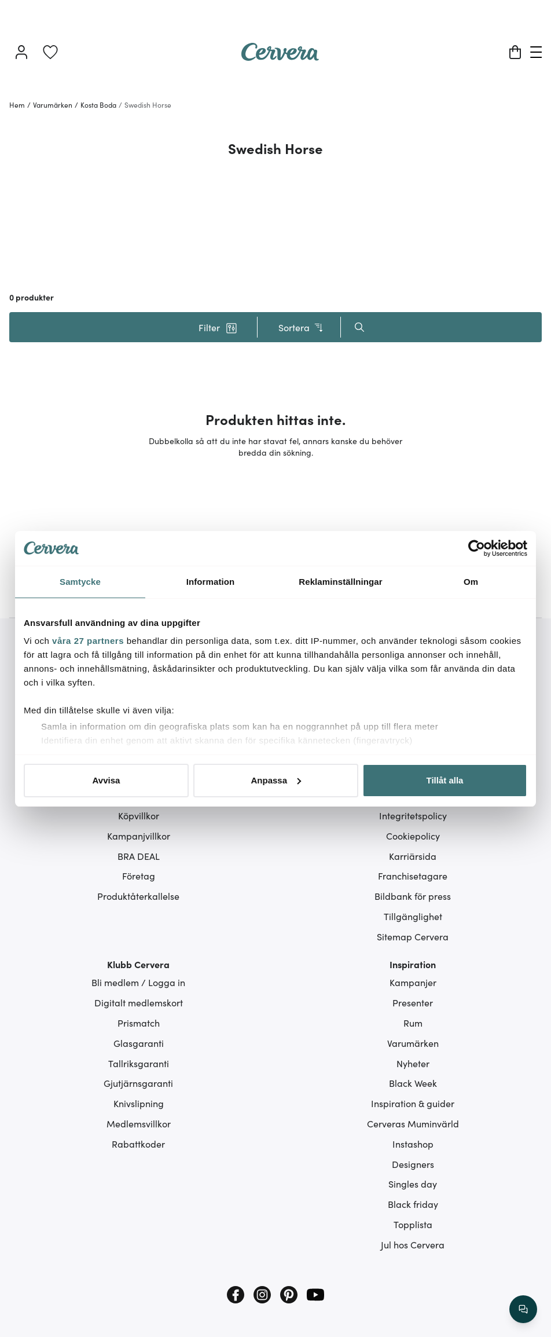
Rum (413, 1022)
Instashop (413, 1143)
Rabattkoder (138, 1143)
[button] (218, 327)
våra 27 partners (88, 641)
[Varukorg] (515, 52)
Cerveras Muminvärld (413, 1123)
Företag (138, 875)
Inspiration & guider (412, 1103)
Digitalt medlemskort (138, 1002)
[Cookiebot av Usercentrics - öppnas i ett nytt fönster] (476, 548)
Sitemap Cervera (413, 936)
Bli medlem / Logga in (138, 982)
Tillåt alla (445, 780)
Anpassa (276, 780)
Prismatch (138, 1022)
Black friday (413, 1203)
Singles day (412, 1183)
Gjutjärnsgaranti (138, 1082)
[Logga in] (21, 52)
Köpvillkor (138, 815)
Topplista (413, 1224)
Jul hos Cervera (413, 1244)
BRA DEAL (138, 855)
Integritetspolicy (413, 815)
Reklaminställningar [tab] (340, 582)
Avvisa (106, 780)
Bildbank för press (412, 895)
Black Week (413, 1082)
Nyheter (412, 1063)
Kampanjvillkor (138, 835)
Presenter (412, 1002)
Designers (413, 1163)
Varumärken (413, 1042)
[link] (50, 52)
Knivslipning (138, 1103)
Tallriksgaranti (138, 1063)
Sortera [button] (301, 327)
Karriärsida (412, 855)
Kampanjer (413, 982)
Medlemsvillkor (138, 1123)
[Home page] (280, 56)
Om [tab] (471, 582)
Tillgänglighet (413, 916)
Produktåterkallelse (138, 895)
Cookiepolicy (413, 835)
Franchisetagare (412, 875)
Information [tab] (210, 582)
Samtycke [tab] (80, 582)
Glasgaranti (138, 1042)
